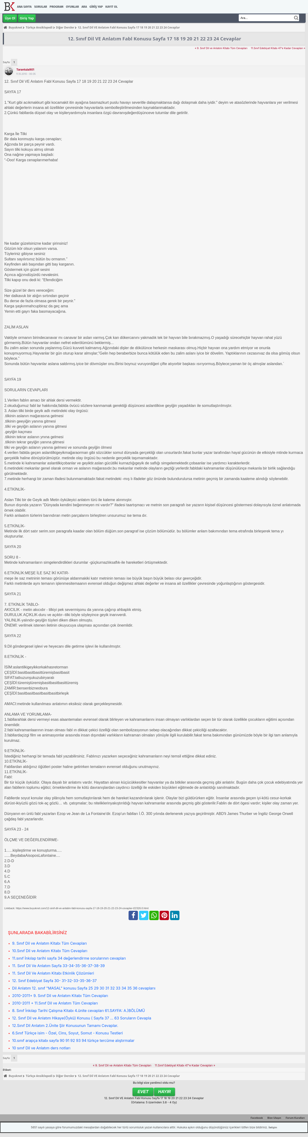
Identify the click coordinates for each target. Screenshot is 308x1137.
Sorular (40, 6)
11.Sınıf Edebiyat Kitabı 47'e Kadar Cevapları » (278, 48)
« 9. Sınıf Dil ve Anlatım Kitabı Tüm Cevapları (221, 48)
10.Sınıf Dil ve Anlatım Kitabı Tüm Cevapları (49, 950)
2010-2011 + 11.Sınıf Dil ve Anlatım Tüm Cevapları (55, 1003)
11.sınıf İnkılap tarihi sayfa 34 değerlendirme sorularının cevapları (69, 958)
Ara (84, 6)
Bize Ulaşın (274, 1117)
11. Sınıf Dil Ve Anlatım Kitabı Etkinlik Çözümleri (53, 973)
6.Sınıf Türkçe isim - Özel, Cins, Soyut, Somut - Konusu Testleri (67, 1033)
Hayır (164, 1091)
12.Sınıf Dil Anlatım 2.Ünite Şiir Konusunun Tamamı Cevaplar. (65, 1025)
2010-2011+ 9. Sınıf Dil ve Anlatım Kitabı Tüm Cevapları (60, 995)
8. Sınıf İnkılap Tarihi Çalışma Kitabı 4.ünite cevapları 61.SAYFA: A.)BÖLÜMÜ (78, 1010)
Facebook (257, 1117)
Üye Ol (10, 18)
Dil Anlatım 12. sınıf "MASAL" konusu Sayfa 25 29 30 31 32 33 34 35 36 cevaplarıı (83, 988)
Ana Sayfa (24, 6)
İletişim (273, 1127)
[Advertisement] (144, 199)
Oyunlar (72, 6)
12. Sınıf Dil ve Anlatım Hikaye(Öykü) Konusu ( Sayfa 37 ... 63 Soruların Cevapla (81, 1018)
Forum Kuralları (295, 1117)
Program (56, 6)
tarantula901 (25, 69)
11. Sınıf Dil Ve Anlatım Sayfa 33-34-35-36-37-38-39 (58, 965)
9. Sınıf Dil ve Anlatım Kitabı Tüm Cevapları (49, 943)
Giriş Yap (96, 6)
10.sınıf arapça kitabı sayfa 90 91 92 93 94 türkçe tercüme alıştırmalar (73, 1040)
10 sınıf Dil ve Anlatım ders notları (41, 1048)
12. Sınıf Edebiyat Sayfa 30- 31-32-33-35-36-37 (54, 980)
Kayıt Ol (111, 6)
